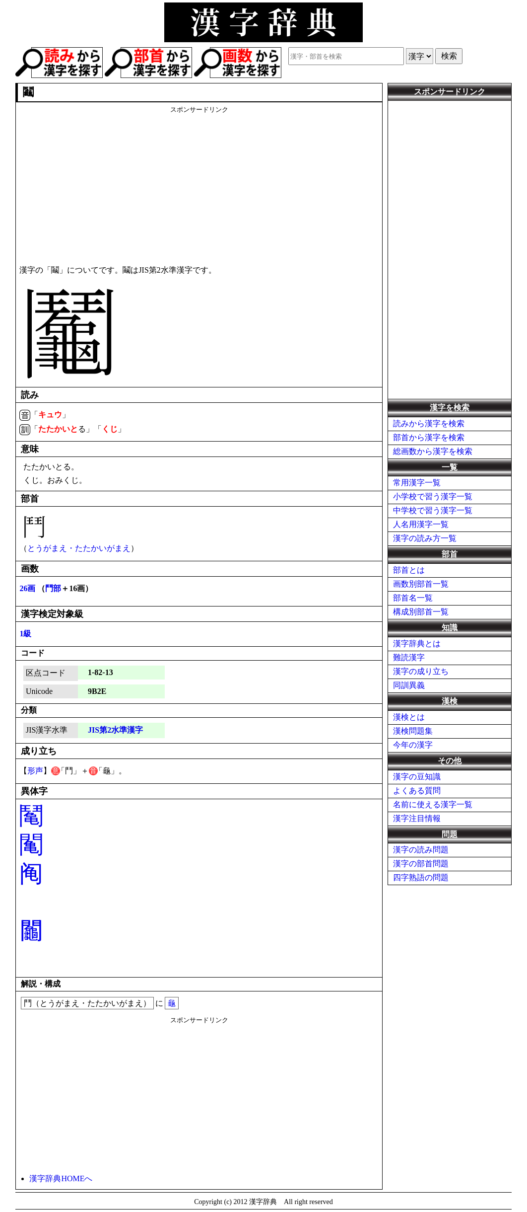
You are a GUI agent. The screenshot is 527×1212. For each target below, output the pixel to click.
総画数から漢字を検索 (432, 451)
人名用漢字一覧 (421, 524)
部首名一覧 (413, 598)
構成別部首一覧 (421, 611)
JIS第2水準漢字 (115, 730)
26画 (27, 588)
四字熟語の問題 (421, 877)
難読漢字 (409, 657)
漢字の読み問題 (421, 849)
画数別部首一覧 (421, 584)
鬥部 (53, 588)
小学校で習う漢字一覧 (432, 496)
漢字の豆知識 (417, 776)
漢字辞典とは (417, 643)
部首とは (409, 570)
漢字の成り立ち (421, 671)
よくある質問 (417, 790)
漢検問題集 (413, 731)
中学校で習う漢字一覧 (432, 510)
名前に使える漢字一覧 (432, 804)
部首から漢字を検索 (428, 437)
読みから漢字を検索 (428, 423)
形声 (35, 770)
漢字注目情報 (417, 818)
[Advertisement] (199, 183)
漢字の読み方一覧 (425, 538)
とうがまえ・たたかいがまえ (79, 548)
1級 (25, 633)
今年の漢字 (413, 745)
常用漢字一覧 (417, 482)
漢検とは (409, 717)
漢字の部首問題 (421, 863)
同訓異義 (409, 685)
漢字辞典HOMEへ (60, 1178)
